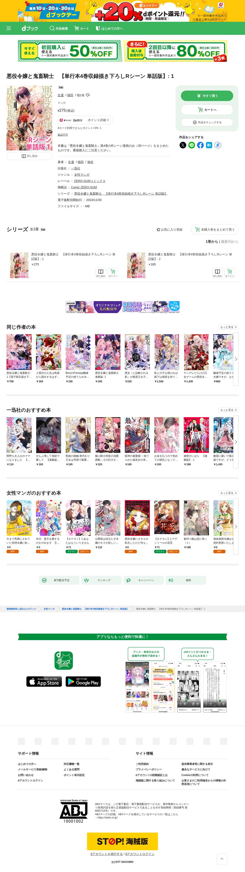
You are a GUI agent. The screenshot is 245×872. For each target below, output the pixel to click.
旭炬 (90, 162)
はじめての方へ (27, 764)
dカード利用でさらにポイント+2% (78, 128)
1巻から (212, 241)
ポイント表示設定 (74, 775)
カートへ (210, 109)
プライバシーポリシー (149, 769)
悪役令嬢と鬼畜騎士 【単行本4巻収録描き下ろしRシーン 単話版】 (121, 193)
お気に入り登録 (171, 229)
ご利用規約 (142, 764)
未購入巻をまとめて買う (218, 229)
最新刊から (229, 241)
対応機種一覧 (71, 764)
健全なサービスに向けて (196, 769)
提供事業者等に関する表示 (197, 764)
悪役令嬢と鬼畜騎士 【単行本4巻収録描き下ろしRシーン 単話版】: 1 (73, 257)
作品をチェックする (210, 122)
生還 (61, 95)
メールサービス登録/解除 (32, 769)
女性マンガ (81, 174)
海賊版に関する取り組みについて (155, 780)
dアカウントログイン (30, 780)
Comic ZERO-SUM (84, 187)
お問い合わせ (26, 775)
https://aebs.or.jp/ (108, 817)
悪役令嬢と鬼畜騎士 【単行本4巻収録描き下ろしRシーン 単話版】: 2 (190, 257)
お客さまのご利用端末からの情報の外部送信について (204, 782)
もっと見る (226, 327)
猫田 (70, 95)
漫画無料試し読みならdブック (21, 609)
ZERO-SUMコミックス (90, 181)
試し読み (32, 155)
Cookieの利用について (195, 775)
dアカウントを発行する (107, 854)
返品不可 (63, 134)
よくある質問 (71, 769)
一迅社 (75, 168)
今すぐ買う (210, 96)
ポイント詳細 (97, 120)
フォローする (88, 95)
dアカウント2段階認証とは (152, 775)
